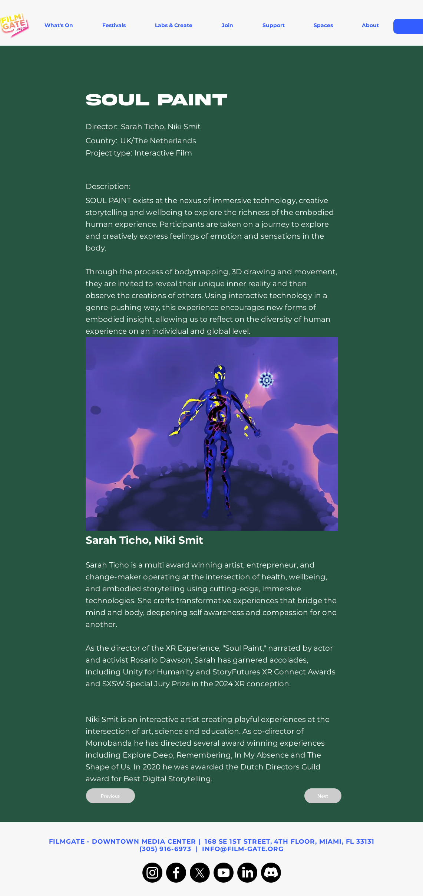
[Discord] (271, 873)
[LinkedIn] (247, 873)
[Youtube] (224, 873)
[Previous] (110, 795)
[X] (200, 873)
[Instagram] (152, 873)
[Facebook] (176, 873)
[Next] (322, 795)
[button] (114, 25)
